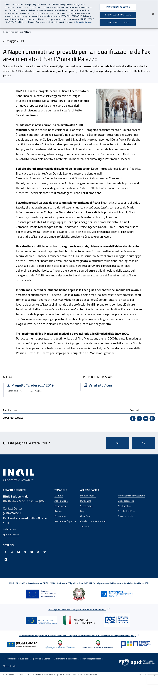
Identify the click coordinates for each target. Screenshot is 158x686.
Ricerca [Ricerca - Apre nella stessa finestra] (57, 511)
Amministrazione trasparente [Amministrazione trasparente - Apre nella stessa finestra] (131, 495)
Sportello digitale (11, 534)
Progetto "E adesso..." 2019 (37, 385)
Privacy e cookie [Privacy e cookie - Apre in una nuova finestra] (125, 516)
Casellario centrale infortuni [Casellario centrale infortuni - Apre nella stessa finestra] (93, 521)
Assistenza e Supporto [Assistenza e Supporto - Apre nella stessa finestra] (65, 521)
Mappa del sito (9, 666)
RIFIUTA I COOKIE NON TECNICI (117, 13)
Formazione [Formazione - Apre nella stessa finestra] (60, 516)
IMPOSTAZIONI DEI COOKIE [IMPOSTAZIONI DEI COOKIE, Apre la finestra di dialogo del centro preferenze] (118, 5)
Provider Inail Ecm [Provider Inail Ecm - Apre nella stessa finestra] (126, 511)
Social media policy (146, 674)
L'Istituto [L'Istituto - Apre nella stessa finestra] (58, 495)
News (28, 31)
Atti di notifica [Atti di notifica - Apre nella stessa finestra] (124, 506)
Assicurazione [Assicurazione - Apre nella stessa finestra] (61, 501)
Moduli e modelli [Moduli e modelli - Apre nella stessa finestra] (88, 495)
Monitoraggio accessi (91, 658)
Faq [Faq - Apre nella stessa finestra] (82, 511)
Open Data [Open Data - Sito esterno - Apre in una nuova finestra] (85, 516)
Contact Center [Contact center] (12, 508)
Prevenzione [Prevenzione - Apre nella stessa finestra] (60, 506)
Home (5, 31)
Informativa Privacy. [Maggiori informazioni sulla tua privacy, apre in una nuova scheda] (83, 21)
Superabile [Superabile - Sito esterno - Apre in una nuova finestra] (85, 526)
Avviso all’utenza (42, 658)
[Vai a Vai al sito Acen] (118, 385)
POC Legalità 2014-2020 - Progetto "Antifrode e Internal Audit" (77, 609)
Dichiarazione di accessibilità (66, 658)
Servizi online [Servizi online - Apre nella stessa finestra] (86, 506)
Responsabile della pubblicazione (17, 658)
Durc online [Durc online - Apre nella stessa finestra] (85, 501)
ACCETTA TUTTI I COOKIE (118, 21)
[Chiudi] (153, 13)
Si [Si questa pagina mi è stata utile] (117, 443)
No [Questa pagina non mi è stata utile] (143, 443)
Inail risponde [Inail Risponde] (9, 529)
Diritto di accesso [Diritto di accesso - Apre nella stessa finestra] (126, 501)
